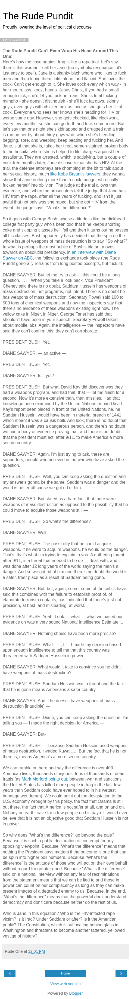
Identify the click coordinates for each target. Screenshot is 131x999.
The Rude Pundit (38, 16)
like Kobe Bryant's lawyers (75, 174)
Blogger (76, 993)
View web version (65, 984)
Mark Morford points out (44, 779)
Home (65, 973)
